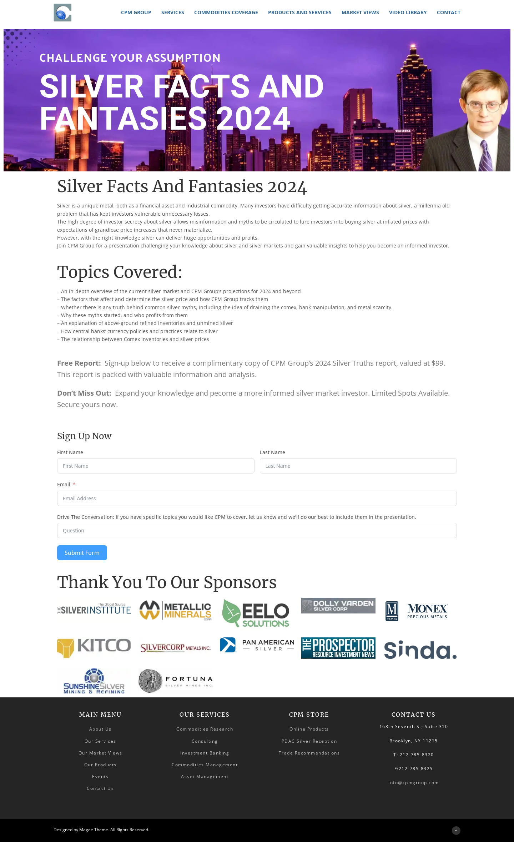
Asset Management (204, 776)
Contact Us (100, 788)
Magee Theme (93, 830)
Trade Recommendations (309, 753)
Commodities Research (204, 729)
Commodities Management (205, 765)
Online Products (309, 729)
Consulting (205, 741)
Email (63, 484)
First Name (70, 452)
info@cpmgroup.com (413, 783)
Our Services (100, 741)
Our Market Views (100, 753)
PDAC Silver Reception (309, 741)
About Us (100, 729)
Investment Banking (204, 753)
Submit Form (82, 553)
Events (100, 776)
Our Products (100, 765)
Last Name (272, 452)
